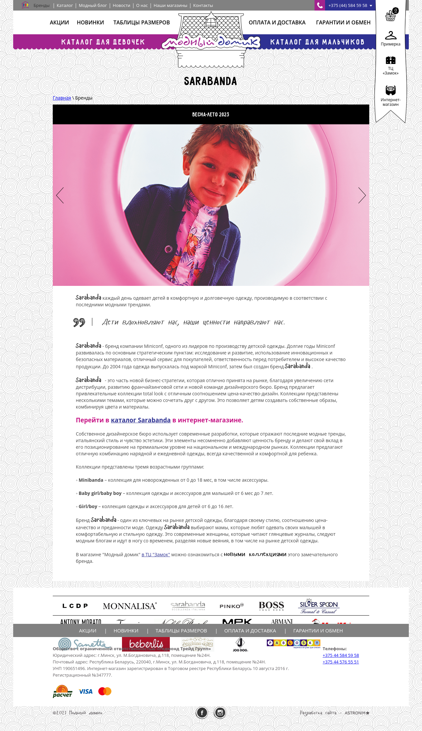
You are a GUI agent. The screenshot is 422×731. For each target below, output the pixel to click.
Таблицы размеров (141, 22)
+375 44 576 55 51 (341, 662)
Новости (121, 5)
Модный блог (93, 5)
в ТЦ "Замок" (155, 554)
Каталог (65, 5)
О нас (142, 5)
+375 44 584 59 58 (341, 655)
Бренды (42, 5)
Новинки (90, 22)
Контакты (203, 5)
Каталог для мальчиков (318, 41)
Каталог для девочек (104, 41)
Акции (59, 22)
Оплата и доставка (277, 22)
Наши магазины (170, 5)
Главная (62, 98)
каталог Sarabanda (140, 420)
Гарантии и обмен (343, 22)
